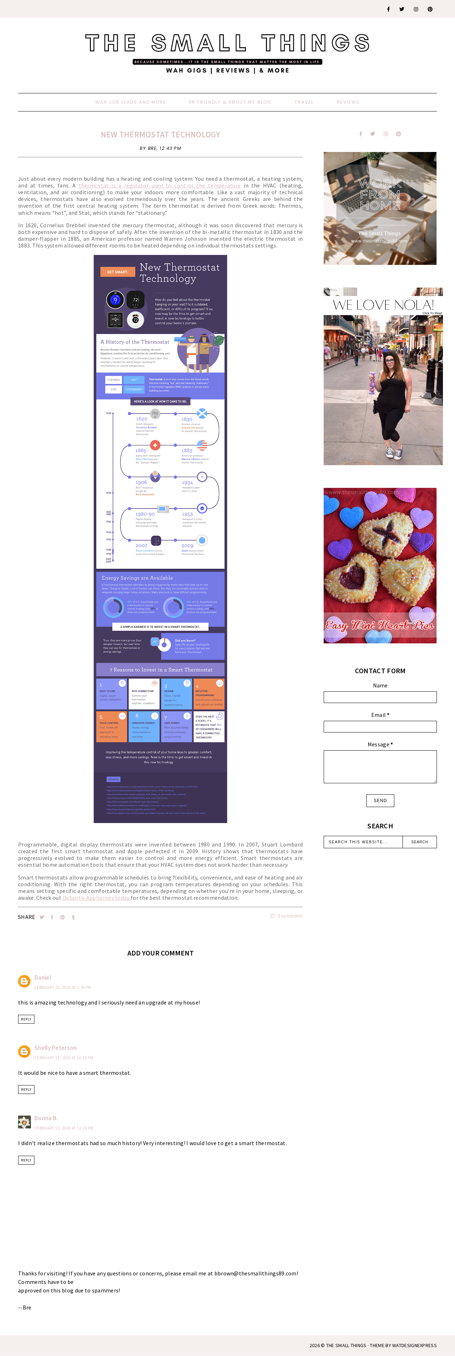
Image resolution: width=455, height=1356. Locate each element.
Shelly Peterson (55, 1048)
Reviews (348, 102)
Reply (26, 1019)
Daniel (42, 977)
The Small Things (346, 1345)
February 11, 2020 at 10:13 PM (63, 1057)
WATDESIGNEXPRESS (414, 1345)
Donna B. (46, 1118)
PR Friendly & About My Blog (230, 102)
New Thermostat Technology (160, 134)
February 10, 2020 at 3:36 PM (62, 987)
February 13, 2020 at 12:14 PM (63, 1128)
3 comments (286, 916)
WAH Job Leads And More (130, 102)
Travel (304, 102)
